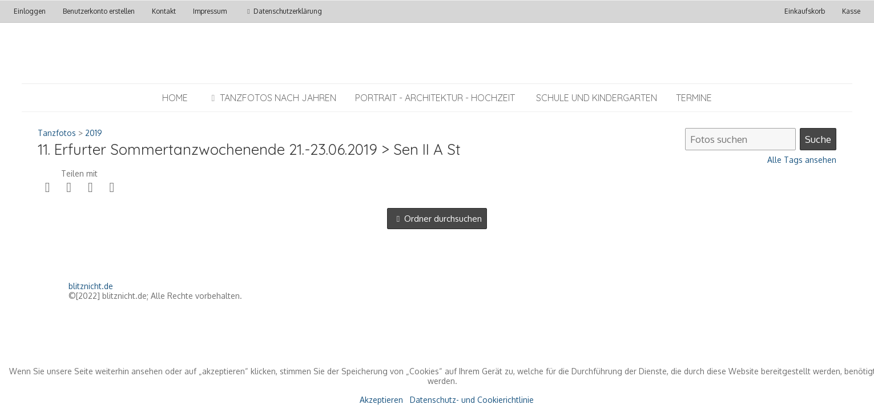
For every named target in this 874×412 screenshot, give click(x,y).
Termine (694, 97)
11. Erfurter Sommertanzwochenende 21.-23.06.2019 (207, 149)
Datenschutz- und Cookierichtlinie (472, 400)
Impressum (210, 11)
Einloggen (30, 11)
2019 (93, 133)
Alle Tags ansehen (801, 160)
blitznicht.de (91, 286)
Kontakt (164, 11)
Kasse (851, 11)
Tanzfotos (57, 133)
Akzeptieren (381, 400)
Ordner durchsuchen (443, 218)
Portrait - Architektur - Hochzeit (435, 97)
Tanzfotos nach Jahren (271, 97)
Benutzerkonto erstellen (99, 11)
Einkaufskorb (805, 11)
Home (175, 97)
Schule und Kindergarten (596, 97)
